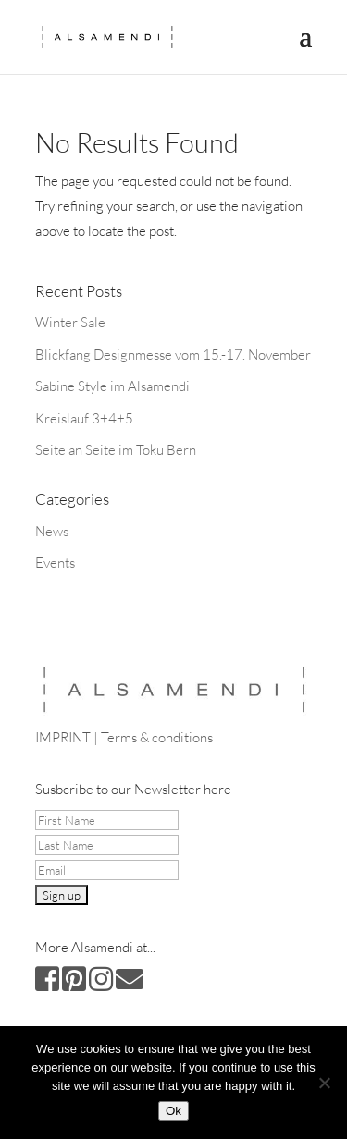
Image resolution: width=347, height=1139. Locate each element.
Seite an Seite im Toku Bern (115, 450)
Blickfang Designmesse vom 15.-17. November (173, 354)
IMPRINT (63, 737)
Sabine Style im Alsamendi (112, 386)
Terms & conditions (157, 737)
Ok (173, 1111)
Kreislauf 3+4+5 (84, 418)
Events (55, 562)
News (51, 531)
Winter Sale (70, 322)
